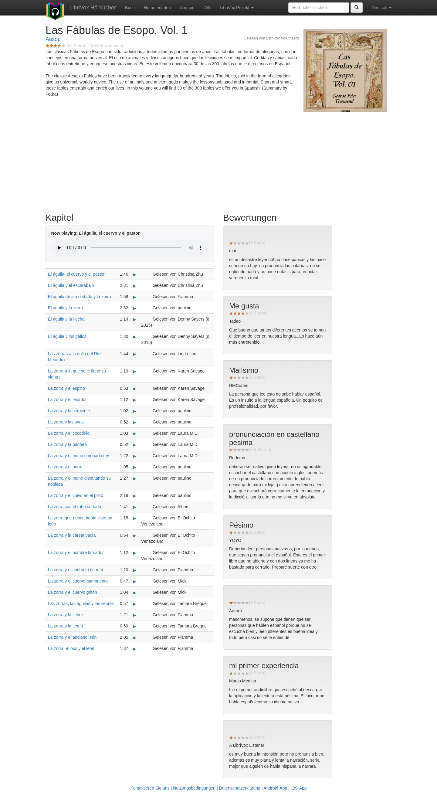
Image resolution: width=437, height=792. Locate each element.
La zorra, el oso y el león (71, 648)
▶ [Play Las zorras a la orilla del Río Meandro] (134, 354)
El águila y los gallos (67, 336)
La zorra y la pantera (67, 444)
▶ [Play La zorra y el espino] (134, 388)
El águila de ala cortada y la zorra (79, 296)
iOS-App (299, 788)
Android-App (275, 788)
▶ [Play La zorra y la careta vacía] (134, 535)
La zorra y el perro (65, 466)
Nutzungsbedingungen (194, 788)
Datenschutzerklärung (239, 788)
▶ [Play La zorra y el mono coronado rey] (134, 456)
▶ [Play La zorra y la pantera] (134, 445)
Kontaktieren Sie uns (149, 788)
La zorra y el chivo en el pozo (75, 495)
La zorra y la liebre (65, 614)
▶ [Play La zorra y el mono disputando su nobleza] (134, 478)
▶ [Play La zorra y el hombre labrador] (134, 553)
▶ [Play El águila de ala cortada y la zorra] (134, 297)
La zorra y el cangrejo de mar (75, 569)
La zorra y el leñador (67, 399)
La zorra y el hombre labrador (76, 552)
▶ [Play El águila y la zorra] (134, 308)
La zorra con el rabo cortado (74, 506)
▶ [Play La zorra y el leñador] (134, 400)
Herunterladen (157, 7)
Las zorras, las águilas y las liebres (81, 603)
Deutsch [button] (381, 7)
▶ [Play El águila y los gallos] (134, 337)
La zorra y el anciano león (72, 637)
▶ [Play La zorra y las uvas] (134, 422)
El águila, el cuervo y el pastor (76, 274)
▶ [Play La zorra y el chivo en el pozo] (134, 496)
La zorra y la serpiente (69, 410)
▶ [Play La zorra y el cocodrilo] (134, 433)
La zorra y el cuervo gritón (72, 592)
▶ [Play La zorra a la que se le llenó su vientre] (134, 371)
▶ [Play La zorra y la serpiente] (134, 411)
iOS (207, 7)
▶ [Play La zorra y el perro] (134, 467)
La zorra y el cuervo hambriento (78, 581)
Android (187, 7)
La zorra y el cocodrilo (69, 433)
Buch (130, 7)
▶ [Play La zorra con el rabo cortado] (134, 507)
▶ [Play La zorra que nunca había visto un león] (134, 518)
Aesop (53, 39)
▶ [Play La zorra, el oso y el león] (134, 649)
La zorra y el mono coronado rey (78, 455)
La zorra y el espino (66, 388)
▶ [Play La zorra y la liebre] (134, 615)
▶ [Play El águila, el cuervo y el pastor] (134, 274)
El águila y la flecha (66, 319)
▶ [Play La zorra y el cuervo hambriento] (134, 581)
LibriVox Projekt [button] (236, 7)
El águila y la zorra (65, 307)
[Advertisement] (218, 160)
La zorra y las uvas (66, 422)
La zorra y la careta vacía (72, 535)
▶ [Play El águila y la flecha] (134, 319)
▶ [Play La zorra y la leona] (134, 626)
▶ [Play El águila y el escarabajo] (134, 286)
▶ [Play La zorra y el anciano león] (134, 637)
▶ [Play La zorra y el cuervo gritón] (134, 592)
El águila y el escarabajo (71, 285)
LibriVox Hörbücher (92, 8)
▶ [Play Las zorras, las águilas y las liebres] (134, 604)
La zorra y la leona (65, 626)
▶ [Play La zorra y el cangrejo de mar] (134, 570)
